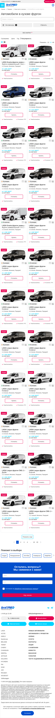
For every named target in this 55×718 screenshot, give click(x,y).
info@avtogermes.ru (35, 613)
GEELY (3, 636)
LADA (3, 631)
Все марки (27, 33)
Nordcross (4, 639)
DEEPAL (4, 653)
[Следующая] (40, 542)
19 (34, 542)
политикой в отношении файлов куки (33, 708)
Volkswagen (5, 678)
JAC (2, 670)
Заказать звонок (49, 1)
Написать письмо (42, 623)
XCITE (3, 633)
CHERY (3, 647)
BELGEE (4, 642)
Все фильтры (9, 25)
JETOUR (4, 656)
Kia (2, 664)
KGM (2, 667)
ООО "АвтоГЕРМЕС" (14, 681)
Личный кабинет (42, 618)
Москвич (4, 673)
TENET (3, 645)
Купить (41, 74)
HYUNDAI (4, 661)
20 (37, 542)
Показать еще (27, 537)
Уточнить (14, 74)
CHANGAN (4, 650)
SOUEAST (4, 675)
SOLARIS (4, 659)
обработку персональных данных (26, 589)
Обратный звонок (15, 623)
